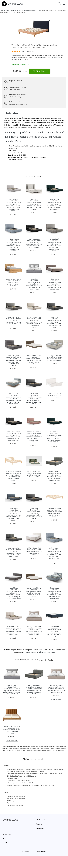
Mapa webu (40, 828)
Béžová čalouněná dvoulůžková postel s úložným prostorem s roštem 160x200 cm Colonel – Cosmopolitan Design (34, 322)
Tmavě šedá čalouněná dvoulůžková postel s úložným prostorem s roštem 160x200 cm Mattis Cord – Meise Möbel (13, 593)
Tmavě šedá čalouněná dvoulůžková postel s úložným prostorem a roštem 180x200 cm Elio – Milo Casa (34, 398)
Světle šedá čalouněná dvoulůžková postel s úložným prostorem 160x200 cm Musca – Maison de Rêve (34, 204)
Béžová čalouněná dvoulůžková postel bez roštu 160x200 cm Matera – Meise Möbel (34, 552)
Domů (1, 10)
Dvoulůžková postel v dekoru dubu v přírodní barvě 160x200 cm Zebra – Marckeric (13, 282)
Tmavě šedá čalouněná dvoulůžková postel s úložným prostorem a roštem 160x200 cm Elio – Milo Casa (34, 513)
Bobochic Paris (41, 57)
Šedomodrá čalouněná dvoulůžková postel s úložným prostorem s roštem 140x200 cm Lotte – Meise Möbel (13, 398)
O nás (4, 839)
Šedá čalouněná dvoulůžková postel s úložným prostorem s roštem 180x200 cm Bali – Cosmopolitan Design (13, 360)
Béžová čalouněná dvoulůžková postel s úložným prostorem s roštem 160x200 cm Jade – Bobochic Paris (56, 689)
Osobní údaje (7, 835)
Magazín (39, 824)
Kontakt (5, 843)
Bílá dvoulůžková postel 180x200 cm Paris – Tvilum (54, 395)
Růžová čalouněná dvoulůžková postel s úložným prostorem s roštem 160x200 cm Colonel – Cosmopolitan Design (34, 437)
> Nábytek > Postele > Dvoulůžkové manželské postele (25, 10)
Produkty (6, 10)
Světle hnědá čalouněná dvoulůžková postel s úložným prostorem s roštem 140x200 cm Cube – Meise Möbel (54, 284)
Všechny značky (41, 820)
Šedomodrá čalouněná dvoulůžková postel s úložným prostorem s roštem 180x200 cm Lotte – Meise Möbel (54, 593)
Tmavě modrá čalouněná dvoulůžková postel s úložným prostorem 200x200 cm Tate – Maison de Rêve (54, 631)
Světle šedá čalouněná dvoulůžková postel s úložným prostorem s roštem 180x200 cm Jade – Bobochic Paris (34, 284)
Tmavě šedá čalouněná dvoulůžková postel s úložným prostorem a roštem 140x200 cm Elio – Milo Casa (54, 322)
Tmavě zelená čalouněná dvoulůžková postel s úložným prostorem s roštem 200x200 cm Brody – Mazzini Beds (54, 204)
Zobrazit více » (24, 59)
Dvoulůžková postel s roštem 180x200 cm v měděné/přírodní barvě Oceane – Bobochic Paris (11, 730)
